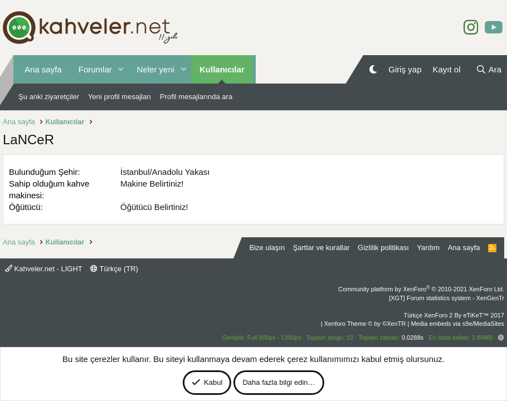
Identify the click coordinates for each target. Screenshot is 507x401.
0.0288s (412, 337)
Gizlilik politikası (383, 247)
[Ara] (488, 69)
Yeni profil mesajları (119, 96)
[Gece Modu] (373, 69)
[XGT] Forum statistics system (446, 298)
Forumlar (95, 69)
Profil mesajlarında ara (196, 96)
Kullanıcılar (222, 69)
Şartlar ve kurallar (321, 247)
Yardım (428, 247)
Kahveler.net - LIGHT (43, 269)
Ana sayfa (43, 69)
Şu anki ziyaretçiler (48, 96)
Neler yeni (156, 69)
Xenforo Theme (365, 323)
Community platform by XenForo (421, 289)
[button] (121, 69)
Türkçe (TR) (114, 269)
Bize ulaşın (267, 247)
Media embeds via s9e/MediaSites (457, 323)
